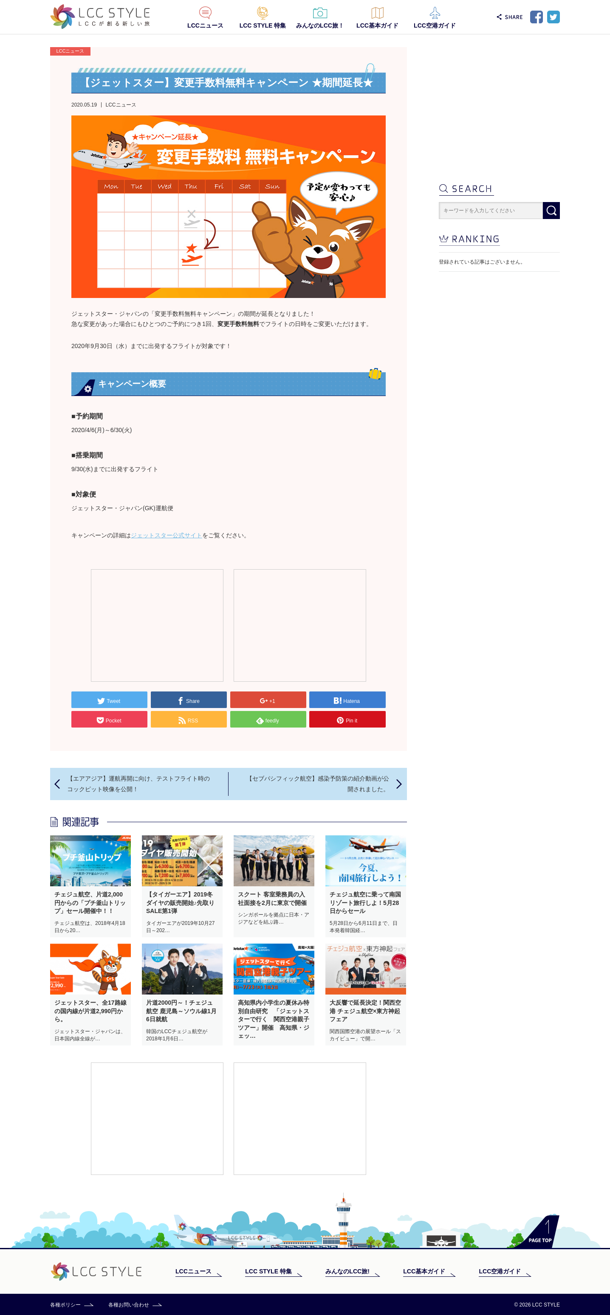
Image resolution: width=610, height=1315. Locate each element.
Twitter (553, 17)
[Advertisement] (157, 625)
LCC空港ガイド (435, 25)
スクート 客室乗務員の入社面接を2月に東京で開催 (272, 898)
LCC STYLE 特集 (263, 25)
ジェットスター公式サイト (166, 535)
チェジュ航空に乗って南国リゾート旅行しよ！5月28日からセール (365, 902)
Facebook (536, 17)
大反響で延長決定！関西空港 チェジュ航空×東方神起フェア (365, 1011)
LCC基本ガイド (377, 25)
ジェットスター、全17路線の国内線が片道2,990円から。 (90, 1011)
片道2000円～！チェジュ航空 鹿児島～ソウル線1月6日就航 (181, 1011)
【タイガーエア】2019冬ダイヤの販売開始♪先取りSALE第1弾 (180, 902)
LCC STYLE (100, 16)
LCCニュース (205, 25)
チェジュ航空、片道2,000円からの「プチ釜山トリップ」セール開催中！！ (90, 902)
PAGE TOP (536, 1231)
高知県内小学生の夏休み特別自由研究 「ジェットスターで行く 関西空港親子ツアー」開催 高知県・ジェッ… (273, 1019)
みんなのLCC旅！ (320, 25)
